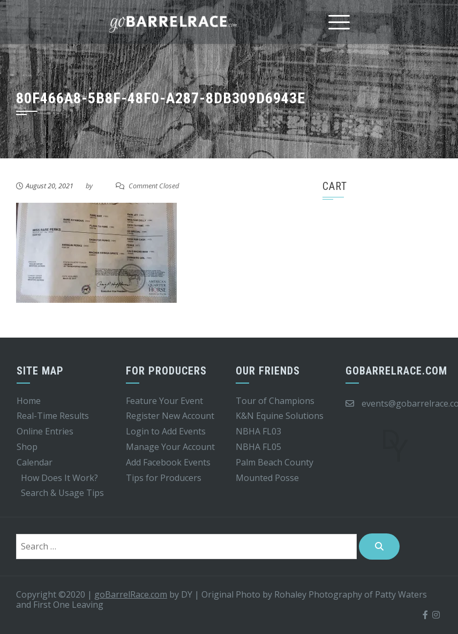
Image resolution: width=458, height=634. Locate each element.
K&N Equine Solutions (280, 416)
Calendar (34, 462)
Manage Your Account (170, 447)
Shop (27, 447)
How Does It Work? (59, 478)
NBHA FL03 (258, 431)
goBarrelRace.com (130, 594)
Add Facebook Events (168, 462)
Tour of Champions (275, 401)
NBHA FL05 (258, 447)
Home (29, 401)
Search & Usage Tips (62, 493)
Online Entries (45, 431)
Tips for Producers (163, 478)
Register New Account (170, 416)
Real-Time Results (53, 416)
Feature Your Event (164, 401)
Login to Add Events (166, 431)
